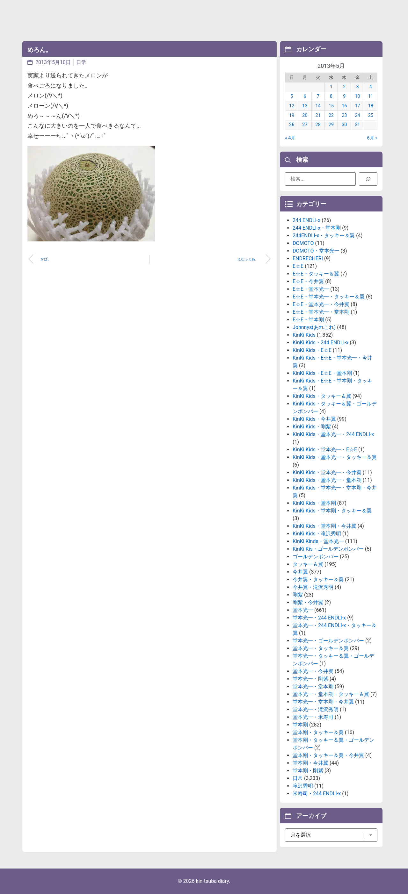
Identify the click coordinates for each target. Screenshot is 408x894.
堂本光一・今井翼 (313, 671)
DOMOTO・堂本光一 (316, 251)
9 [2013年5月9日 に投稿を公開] (344, 96)
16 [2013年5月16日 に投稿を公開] (344, 106)
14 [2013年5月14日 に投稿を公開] (318, 106)
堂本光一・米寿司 (313, 717)
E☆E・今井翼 (308, 281)
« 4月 (290, 138)
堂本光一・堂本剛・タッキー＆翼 (331, 694)
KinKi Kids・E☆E (312, 350)
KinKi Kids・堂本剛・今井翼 (324, 526)
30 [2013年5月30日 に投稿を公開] (344, 124)
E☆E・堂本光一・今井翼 (321, 304)
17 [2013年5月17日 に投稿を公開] (357, 106)
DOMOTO (303, 243)
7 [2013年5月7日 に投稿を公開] (318, 96)
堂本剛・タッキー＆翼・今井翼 (328, 755)
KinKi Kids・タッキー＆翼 (322, 396)
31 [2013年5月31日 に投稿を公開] (357, 124)
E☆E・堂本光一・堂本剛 (321, 312)
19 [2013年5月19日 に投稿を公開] (291, 115)
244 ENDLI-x (306, 220)
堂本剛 (300, 725)
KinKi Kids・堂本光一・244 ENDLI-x (333, 434)
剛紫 (298, 595)
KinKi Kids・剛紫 (312, 427)
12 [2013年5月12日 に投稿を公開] (291, 106)
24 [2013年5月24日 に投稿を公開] (357, 115)
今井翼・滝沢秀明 (313, 587)
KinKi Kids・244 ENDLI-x (320, 343)
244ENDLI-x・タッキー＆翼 (324, 235)
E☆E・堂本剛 (308, 320)
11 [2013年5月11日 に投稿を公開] (370, 96)
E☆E (298, 266)
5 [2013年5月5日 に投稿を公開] (291, 96)
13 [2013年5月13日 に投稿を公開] (304, 106)
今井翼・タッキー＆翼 (318, 579)
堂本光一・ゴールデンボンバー (328, 641)
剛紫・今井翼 (308, 602)
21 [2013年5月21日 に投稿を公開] (318, 115)
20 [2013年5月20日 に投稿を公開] (304, 115)
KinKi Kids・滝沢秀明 (317, 534)
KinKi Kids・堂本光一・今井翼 (327, 472)
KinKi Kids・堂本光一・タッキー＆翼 (335, 457)
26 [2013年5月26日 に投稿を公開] (291, 124)
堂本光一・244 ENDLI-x (319, 618)
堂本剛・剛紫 (308, 771)
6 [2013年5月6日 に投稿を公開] (304, 96)
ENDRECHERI (308, 258)
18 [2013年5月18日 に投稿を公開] (370, 106)
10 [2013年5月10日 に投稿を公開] (357, 96)
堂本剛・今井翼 (310, 763)
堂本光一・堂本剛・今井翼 (323, 702)
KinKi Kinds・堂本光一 (318, 541)
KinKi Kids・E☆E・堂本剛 (322, 373)
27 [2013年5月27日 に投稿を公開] (304, 124)
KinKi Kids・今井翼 (314, 419)
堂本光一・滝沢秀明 (316, 709)
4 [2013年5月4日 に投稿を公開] (370, 86)
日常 (81, 62)
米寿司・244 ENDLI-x (317, 793)
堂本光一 (303, 610)
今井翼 (300, 572)
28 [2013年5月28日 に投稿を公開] (318, 124)
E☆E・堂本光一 (311, 289)
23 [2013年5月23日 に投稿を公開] (344, 115)
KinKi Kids (304, 335)
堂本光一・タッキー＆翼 (321, 648)
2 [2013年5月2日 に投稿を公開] (344, 86)
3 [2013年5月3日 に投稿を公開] (357, 86)
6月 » (372, 138)
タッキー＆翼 (308, 564)
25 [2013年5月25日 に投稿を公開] (370, 115)
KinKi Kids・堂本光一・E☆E (325, 450)
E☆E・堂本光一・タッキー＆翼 (329, 297)
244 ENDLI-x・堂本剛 (317, 228)
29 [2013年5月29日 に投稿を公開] (331, 124)
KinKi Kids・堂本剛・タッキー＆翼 (332, 511)
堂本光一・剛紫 (310, 679)
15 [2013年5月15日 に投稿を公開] (331, 106)
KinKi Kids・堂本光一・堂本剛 (327, 480)
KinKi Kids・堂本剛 (314, 503)
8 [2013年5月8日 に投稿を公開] (331, 96)
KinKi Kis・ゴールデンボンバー (328, 549)
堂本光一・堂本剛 (313, 686)
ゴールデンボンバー (316, 557)
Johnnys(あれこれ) (314, 327)
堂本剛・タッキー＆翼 (318, 732)
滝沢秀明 (303, 786)
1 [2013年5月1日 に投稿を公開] (331, 86)
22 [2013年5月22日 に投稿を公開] (331, 115)
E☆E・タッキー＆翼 (316, 274)
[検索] (368, 179)
